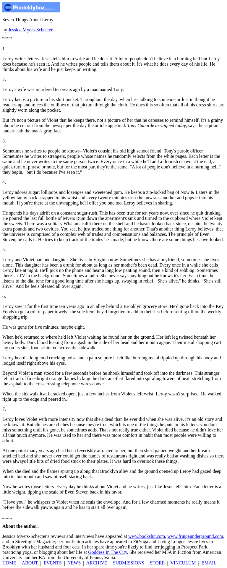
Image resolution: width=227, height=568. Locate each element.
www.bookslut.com (146, 536)
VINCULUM (183, 562)
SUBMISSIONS (128, 562)
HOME (9, 562)
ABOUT (30, 562)
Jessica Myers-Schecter (30, 29)
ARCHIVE (96, 562)
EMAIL (209, 562)
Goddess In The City (107, 552)
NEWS (74, 562)
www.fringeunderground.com (195, 536)
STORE (157, 562)
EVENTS (52, 562)
